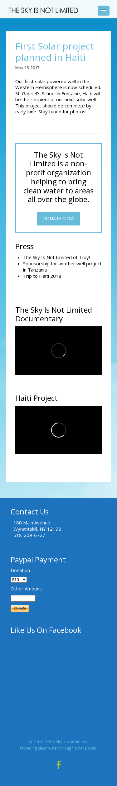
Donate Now (58, 218)
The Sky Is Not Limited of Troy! (56, 257)
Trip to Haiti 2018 (42, 276)
